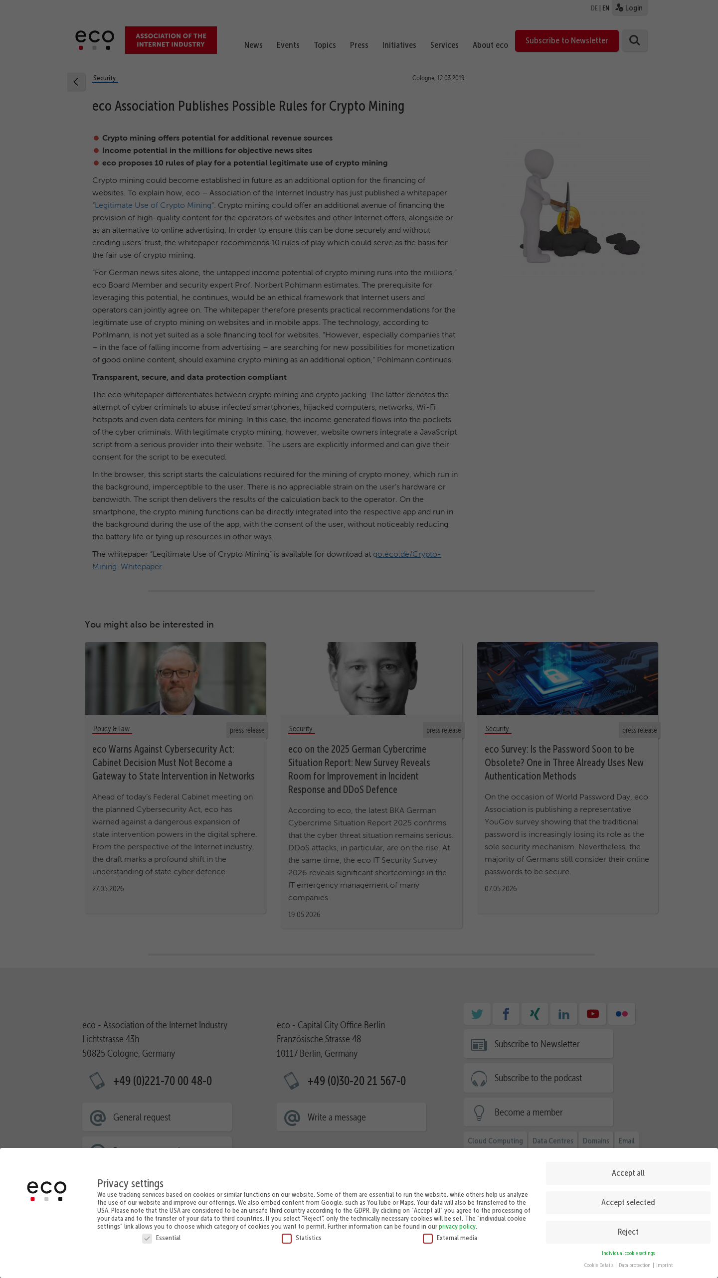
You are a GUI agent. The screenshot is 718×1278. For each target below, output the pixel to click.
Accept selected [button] (628, 1199)
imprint (664, 1262)
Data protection (635, 1262)
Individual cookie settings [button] (628, 1250)
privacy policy (457, 1223)
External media (450, 1234)
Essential (161, 1234)
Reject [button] (628, 1229)
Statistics (302, 1234)
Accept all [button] (628, 1170)
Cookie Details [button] (599, 1262)
